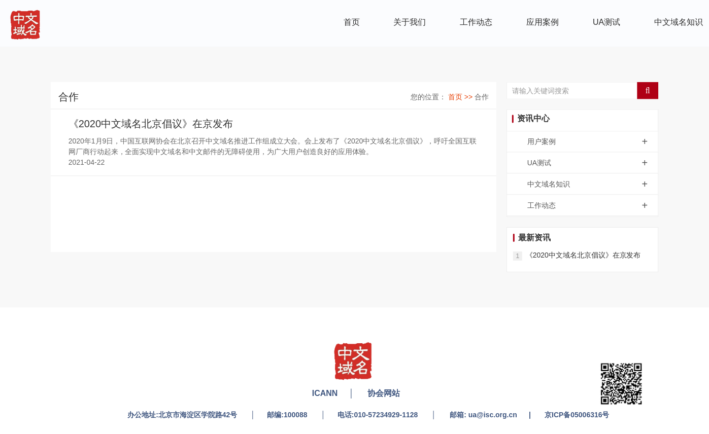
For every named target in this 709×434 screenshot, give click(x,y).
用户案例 (592, 141)
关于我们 (409, 21)
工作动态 (476, 21)
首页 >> (461, 96)
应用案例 (542, 21)
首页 (352, 21)
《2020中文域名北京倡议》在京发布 (151, 123)
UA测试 (606, 21)
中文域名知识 (678, 21)
